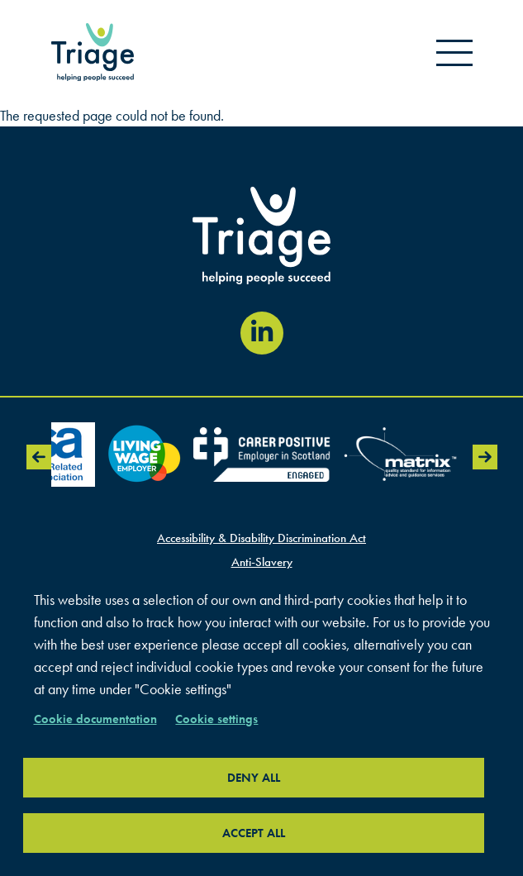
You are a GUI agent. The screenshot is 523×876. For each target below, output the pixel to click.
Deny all (253, 777)
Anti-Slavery (261, 562)
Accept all (253, 833)
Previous (38, 457)
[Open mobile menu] (454, 52)
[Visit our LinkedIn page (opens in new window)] (261, 333)
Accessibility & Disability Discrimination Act (261, 538)
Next (485, 457)
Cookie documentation (95, 719)
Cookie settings (216, 719)
